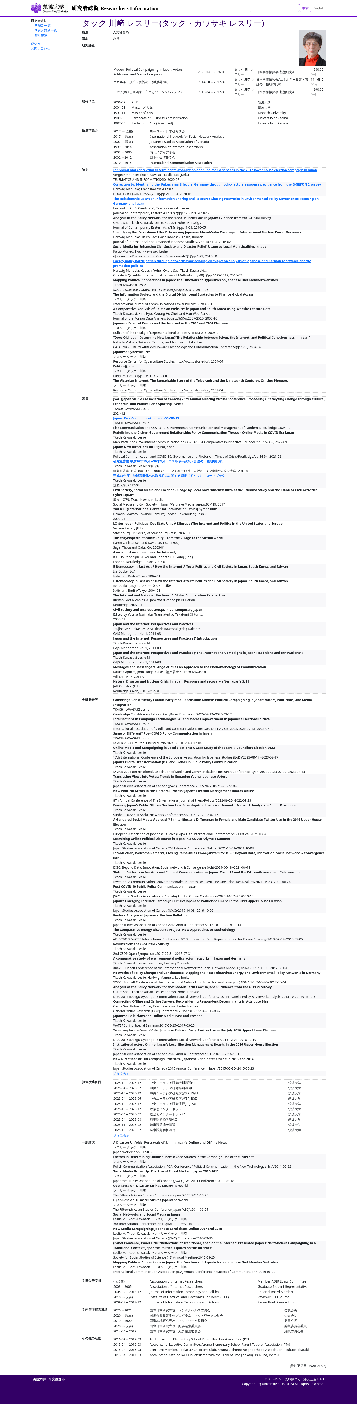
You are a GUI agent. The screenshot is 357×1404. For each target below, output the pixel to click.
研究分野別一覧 (46, 30)
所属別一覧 (43, 25)
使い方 (36, 43)
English (318, 8)
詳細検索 (41, 35)
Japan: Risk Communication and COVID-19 (146, 418)
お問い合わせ (40, 48)
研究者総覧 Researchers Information (114, 8)
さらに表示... (122, 1073)
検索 (305, 8)
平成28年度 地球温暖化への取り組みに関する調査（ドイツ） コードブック (169, 475)
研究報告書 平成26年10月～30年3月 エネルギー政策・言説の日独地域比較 (167, 461)
